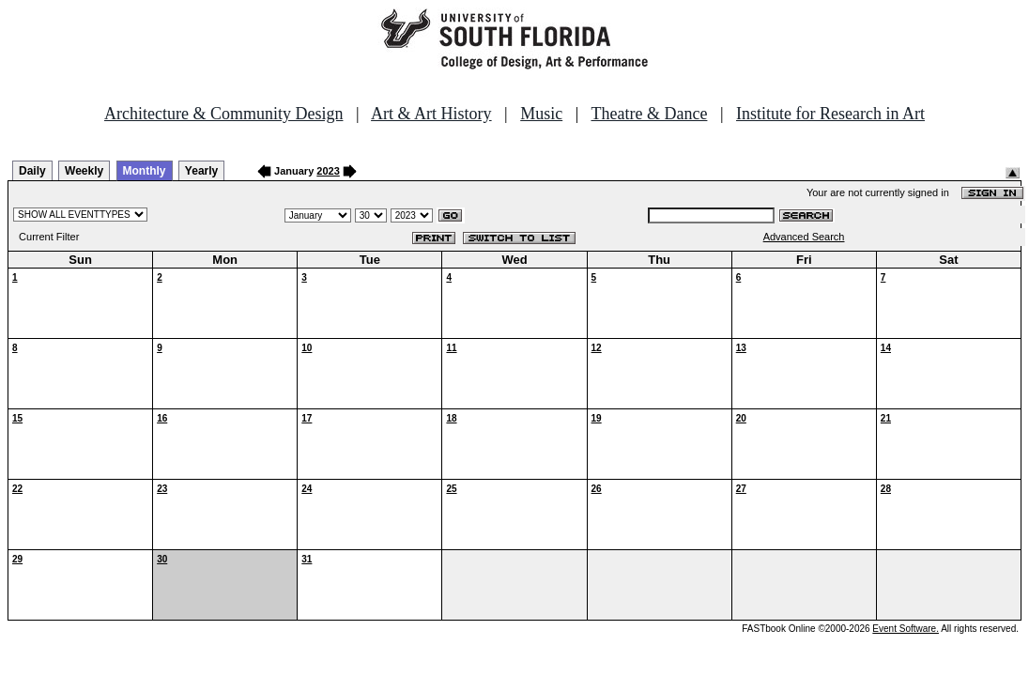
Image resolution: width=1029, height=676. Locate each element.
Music (541, 113)
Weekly (84, 170)
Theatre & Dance (649, 113)
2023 (327, 171)
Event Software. (905, 628)
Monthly (144, 170)
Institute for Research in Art (830, 113)
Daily (32, 170)
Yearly (201, 170)
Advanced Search (804, 236)
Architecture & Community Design (223, 113)
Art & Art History (431, 113)
